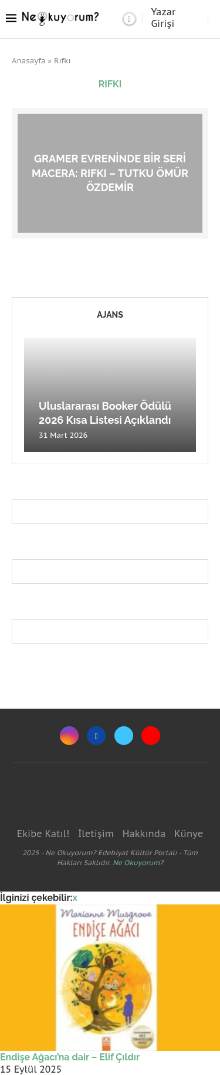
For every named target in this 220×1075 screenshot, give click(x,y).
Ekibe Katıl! (43, 833)
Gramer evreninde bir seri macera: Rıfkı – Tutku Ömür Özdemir (110, 172)
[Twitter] (123, 735)
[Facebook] (96, 735)
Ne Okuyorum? (138, 862)
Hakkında (144, 833)
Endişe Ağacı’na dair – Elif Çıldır (70, 1057)
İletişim (96, 833)
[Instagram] (69, 735)
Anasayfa (29, 61)
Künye (188, 833)
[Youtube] (150, 735)
